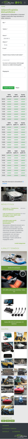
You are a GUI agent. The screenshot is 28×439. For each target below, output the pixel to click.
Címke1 (3, 420)
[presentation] (14, 82)
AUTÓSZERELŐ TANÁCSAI (9, 428)
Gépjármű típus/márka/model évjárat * (13, 55)
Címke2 (7, 420)
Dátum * (5, 35)
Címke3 (12, 420)
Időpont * (5, 42)
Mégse (17, 87)
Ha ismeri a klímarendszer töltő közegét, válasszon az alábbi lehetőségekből (13, 64)
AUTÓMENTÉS (16, 431)
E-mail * (5, 48)
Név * (4, 22)
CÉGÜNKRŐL (5, 425)
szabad (9, 99)
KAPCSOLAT (5, 431)
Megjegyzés (6, 71)
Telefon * (5, 29)
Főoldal (3, 6)
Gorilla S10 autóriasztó (14, 268)
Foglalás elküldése (8, 87)
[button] (3, 194)
